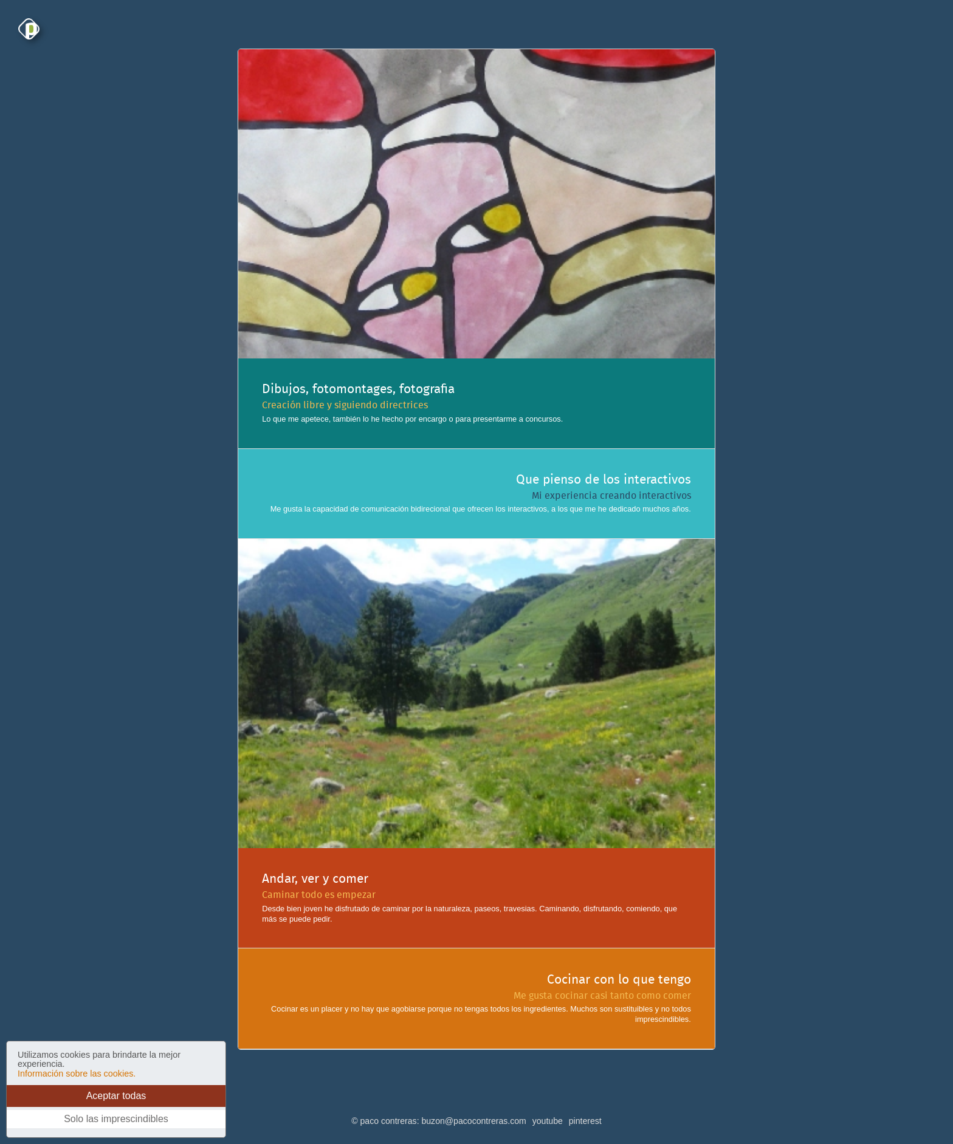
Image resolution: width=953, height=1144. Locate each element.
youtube (547, 1121)
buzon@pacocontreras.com (473, 1121)
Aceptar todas (116, 1096)
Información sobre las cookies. (77, 1073)
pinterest (585, 1121)
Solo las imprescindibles (116, 1119)
